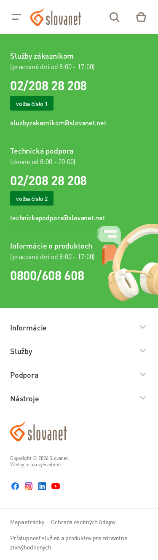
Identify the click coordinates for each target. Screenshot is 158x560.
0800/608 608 (47, 275)
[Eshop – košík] (141, 17)
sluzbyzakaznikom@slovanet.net (58, 122)
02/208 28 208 (48, 85)
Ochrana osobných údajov (83, 521)
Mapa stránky (27, 521)
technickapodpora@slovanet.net (57, 217)
